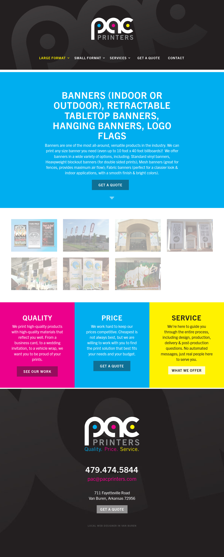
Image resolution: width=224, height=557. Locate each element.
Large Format (52, 60)
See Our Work (37, 371)
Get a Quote (148, 60)
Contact (176, 60)
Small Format (87, 60)
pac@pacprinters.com (112, 478)
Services (118, 60)
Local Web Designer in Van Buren (112, 525)
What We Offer (187, 370)
